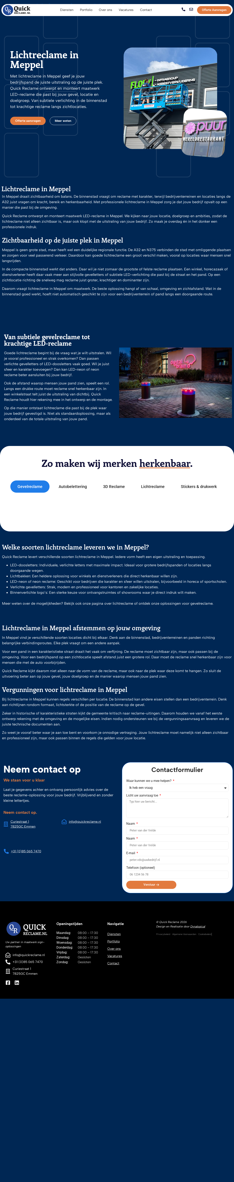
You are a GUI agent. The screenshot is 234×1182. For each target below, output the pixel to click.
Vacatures (114, 956)
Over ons (114, 949)
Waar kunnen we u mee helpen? (149, 781)
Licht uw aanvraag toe (142, 795)
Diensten (114, 934)
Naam (131, 824)
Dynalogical (197, 926)
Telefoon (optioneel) (140, 868)
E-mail (131, 853)
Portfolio (113, 941)
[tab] (30, 486)
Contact (113, 963)
